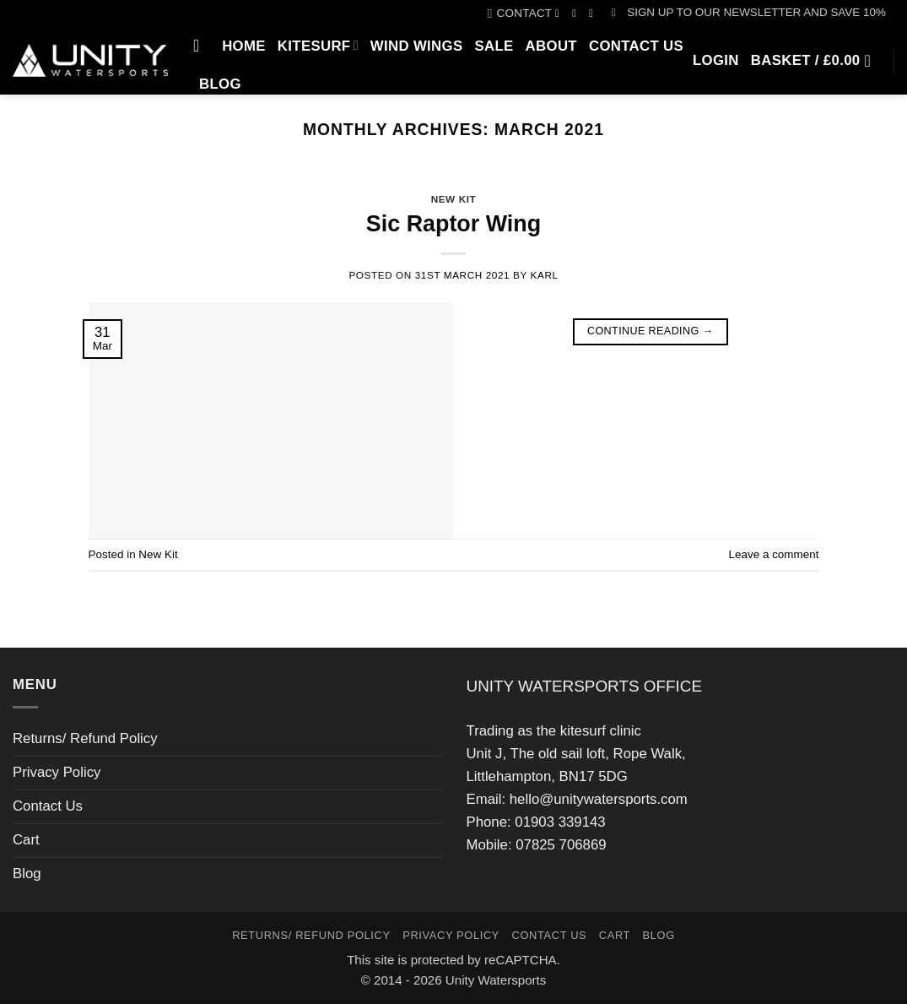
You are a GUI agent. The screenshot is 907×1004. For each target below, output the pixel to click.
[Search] (201, 45)
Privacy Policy (56, 772)
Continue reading (650, 331)
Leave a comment (774, 554)
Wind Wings (416, 46)
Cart (26, 840)
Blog (220, 84)
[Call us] (594, 13)
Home (244, 46)
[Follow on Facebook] (560, 13)
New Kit (454, 198)
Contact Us (636, 46)
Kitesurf (318, 45)
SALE (493, 46)
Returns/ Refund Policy (85, 738)
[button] (748, 13)
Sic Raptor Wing (453, 223)
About (551, 46)
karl (545, 274)
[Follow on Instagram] (577, 13)
